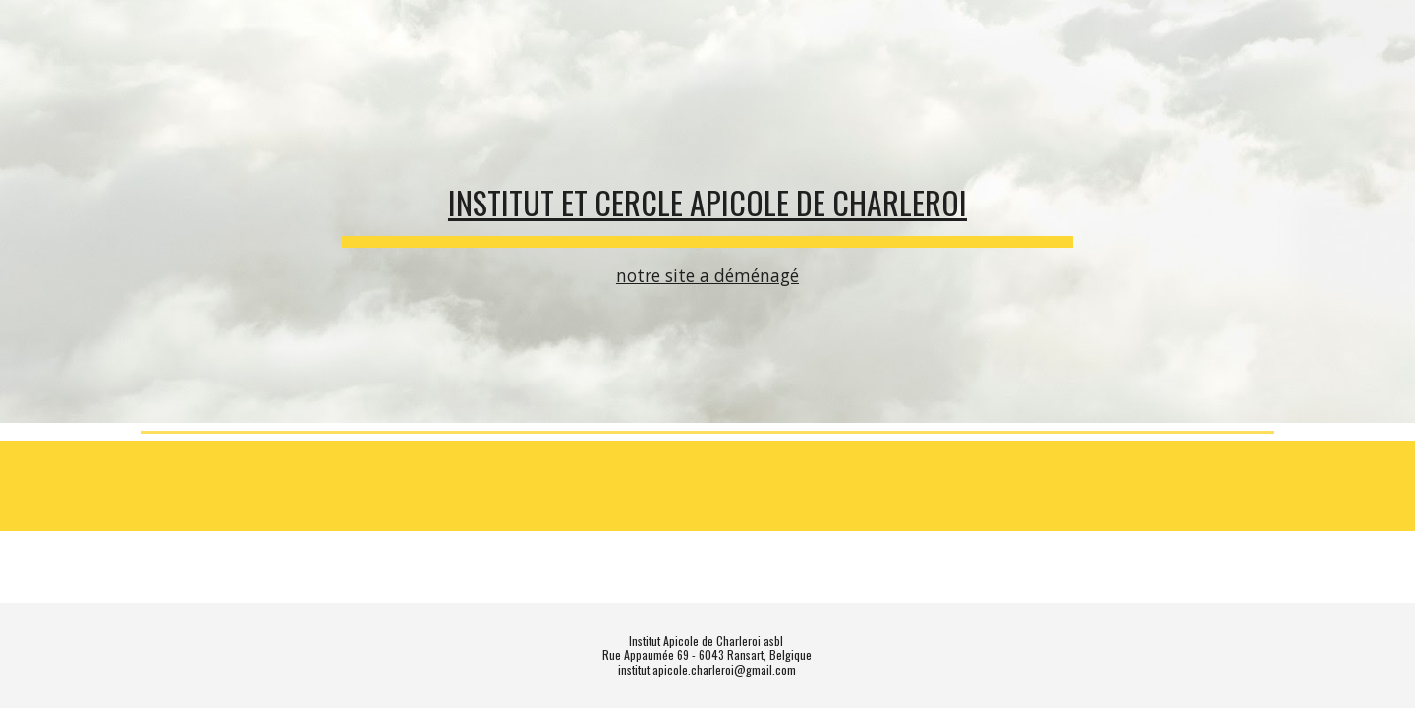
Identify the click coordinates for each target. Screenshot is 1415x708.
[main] (707, 212)
